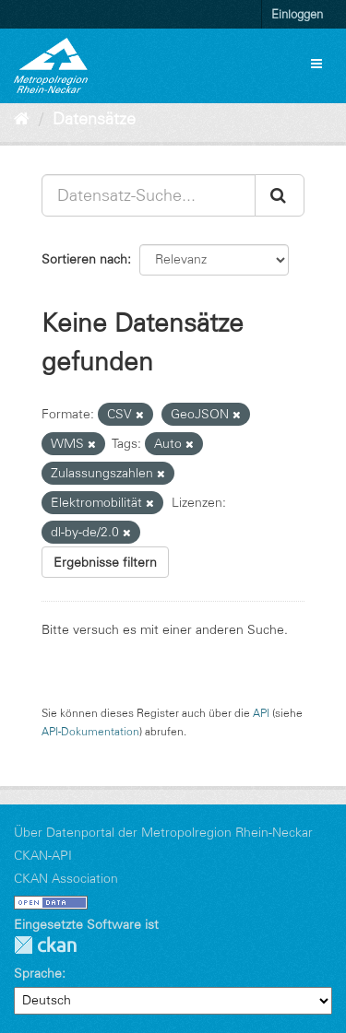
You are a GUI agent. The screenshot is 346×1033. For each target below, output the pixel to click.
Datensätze (94, 119)
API (261, 713)
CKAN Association (66, 878)
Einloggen (297, 13)
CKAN (45, 945)
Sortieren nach (84, 259)
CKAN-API (43, 855)
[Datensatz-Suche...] (149, 195)
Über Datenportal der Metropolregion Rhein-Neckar (163, 832)
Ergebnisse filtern (105, 562)
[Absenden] (279, 195)
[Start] (22, 119)
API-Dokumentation (90, 731)
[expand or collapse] (316, 63)
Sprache (38, 973)
